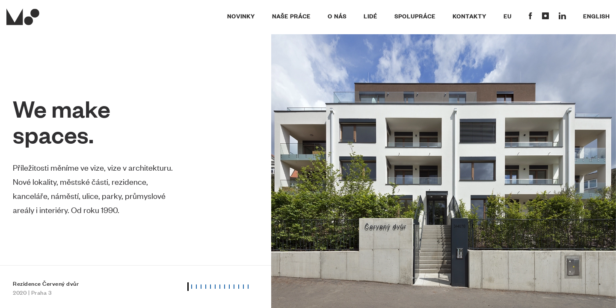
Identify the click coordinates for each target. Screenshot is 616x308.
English (596, 16)
